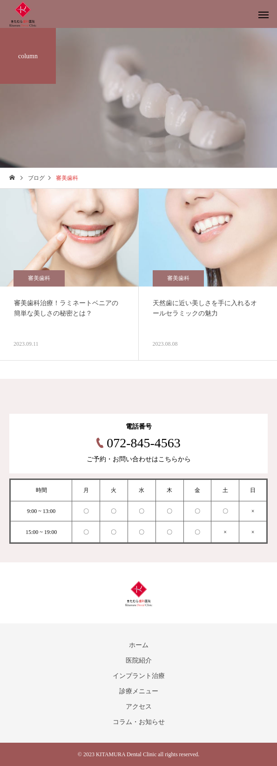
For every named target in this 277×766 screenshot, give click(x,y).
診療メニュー (138, 691)
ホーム (139, 645)
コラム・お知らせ (139, 721)
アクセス (139, 706)
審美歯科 (39, 278)
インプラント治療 (139, 675)
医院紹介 (139, 660)
